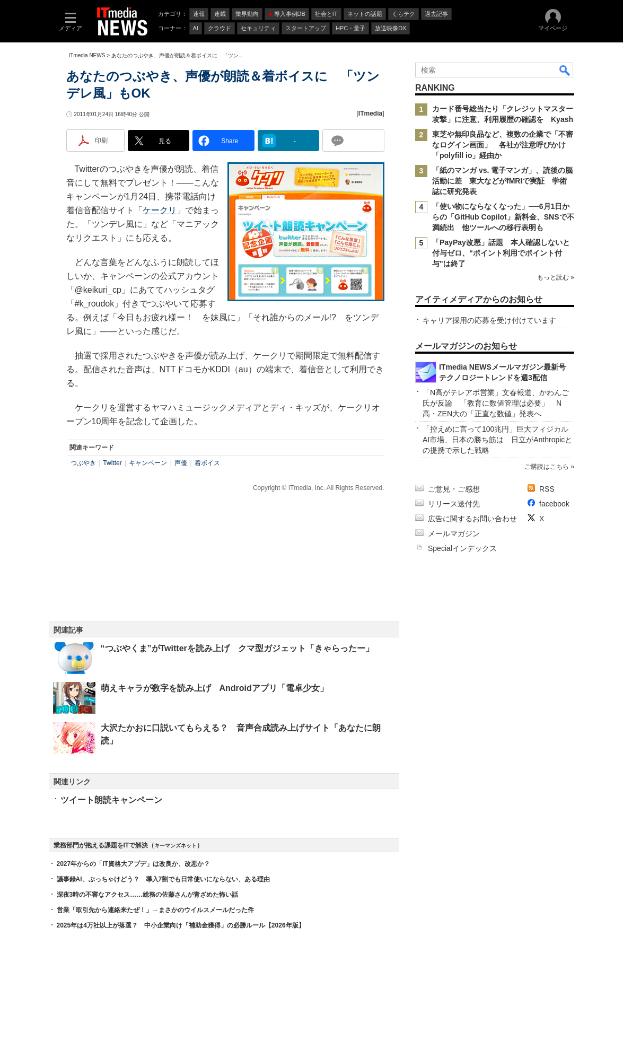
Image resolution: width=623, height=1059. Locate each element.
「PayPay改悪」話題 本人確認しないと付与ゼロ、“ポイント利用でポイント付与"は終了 (501, 253)
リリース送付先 (454, 504)
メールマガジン (454, 533)
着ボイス (207, 463)
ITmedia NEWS (87, 55)
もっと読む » (555, 277)
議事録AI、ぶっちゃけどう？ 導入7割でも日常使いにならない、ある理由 (163, 879)
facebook (554, 504)
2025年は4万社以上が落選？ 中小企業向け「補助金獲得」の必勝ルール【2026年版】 (181, 925)
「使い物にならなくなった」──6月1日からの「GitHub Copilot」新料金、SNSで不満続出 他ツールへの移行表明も (503, 217)
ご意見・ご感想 (454, 489)
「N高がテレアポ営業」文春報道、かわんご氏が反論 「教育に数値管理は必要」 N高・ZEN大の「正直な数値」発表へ (496, 403)
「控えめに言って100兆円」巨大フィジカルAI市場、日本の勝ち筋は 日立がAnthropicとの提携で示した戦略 (497, 439)
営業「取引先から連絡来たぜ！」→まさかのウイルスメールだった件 (155, 910)
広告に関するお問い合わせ (472, 518)
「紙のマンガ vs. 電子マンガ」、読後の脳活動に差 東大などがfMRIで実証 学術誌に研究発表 (502, 181)
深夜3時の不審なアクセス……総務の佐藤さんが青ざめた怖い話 (148, 894)
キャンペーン (148, 463)
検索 (565, 70)
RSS (547, 489)
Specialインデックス (462, 548)
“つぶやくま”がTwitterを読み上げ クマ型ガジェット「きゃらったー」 (237, 648)
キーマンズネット (175, 845)
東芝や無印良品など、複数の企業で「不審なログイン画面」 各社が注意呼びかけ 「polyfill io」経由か (502, 145)
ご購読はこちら (546, 466)
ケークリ (160, 210)
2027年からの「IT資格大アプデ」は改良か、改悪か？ (133, 864)
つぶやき (83, 463)
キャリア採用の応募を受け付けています (489, 320)
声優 (180, 463)
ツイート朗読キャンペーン (111, 799)
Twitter (112, 463)
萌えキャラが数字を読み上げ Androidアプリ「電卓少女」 (214, 688)
